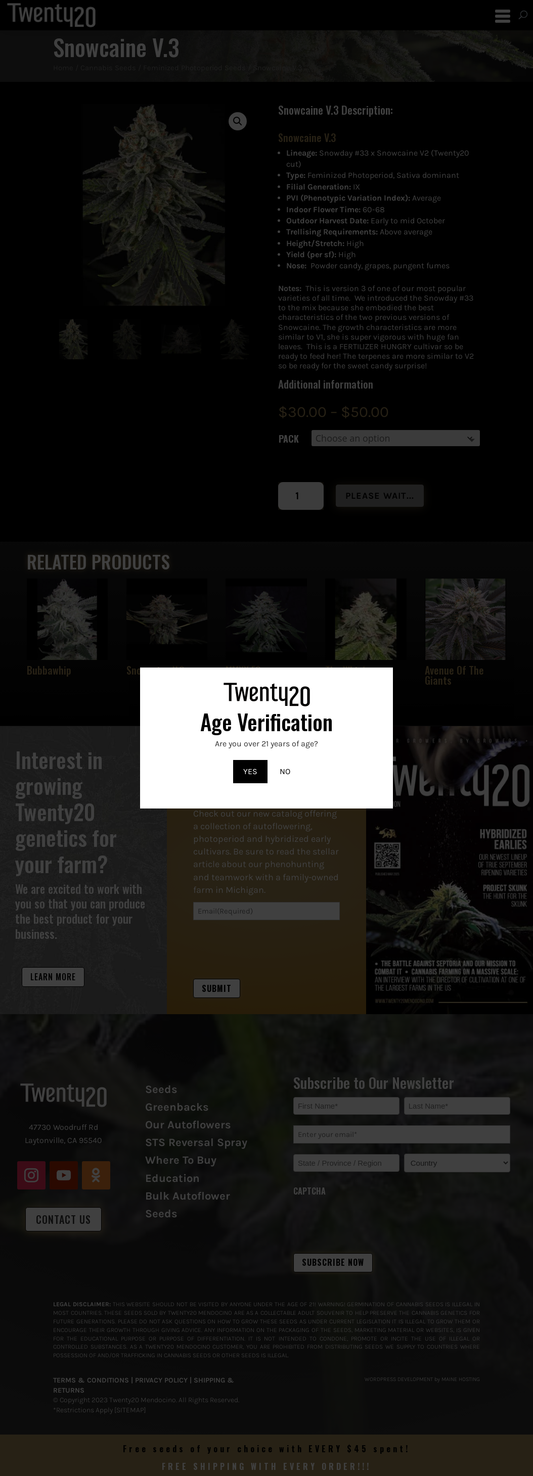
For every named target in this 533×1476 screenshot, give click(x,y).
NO (285, 771)
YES (250, 771)
